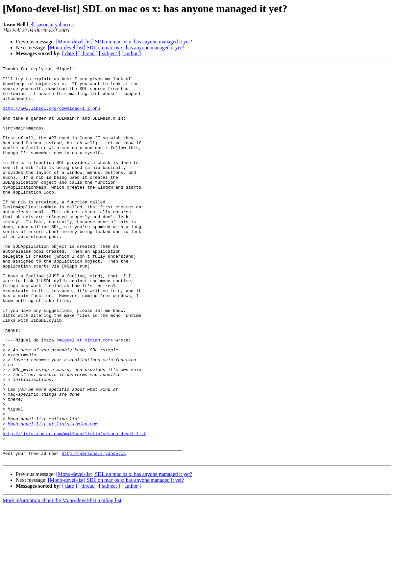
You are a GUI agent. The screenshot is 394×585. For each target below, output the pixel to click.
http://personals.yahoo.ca (94, 531)
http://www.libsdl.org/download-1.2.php (51, 117)
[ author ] (131, 53)
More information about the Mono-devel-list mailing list (62, 579)
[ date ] (69, 53)
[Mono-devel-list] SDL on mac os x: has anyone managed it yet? (124, 41)
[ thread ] (88, 53)
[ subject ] (109, 53)
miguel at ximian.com (85, 395)
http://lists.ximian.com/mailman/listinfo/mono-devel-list (74, 507)
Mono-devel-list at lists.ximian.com (53, 496)
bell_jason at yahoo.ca (50, 24)
